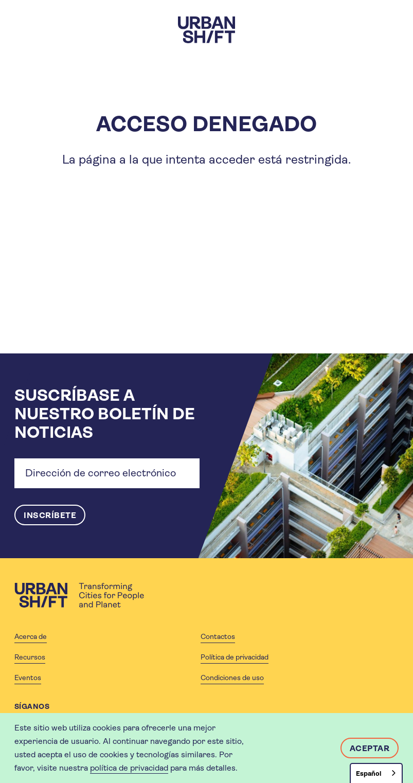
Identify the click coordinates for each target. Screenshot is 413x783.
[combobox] (376, 773)
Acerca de (30, 636)
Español (368, 773)
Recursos (29, 657)
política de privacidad (129, 768)
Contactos (218, 636)
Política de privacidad (234, 657)
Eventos (27, 677)
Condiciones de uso (232, 677)
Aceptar (370, 748)
